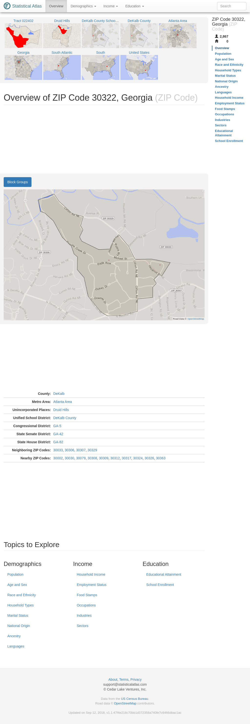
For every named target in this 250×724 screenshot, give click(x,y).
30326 (149, 458)
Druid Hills (61, 410)
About (112, 679)
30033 (58, 450)
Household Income (91, 574)
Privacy (136, 679)
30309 (103, 458)
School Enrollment (160, 585)
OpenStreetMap (125, 703)
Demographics (83, 6)
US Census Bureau (134, 699)
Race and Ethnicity (21, 595)
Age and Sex (17, 585)
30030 (69, 458)
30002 (58, 458)
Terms (123, 679)
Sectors (82, 626)
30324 (138, 458)
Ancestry (14, 636)
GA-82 (58, 442)
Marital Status (17, 615)
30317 (126, 458)
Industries (84, 615)
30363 (161, 458)
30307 (81, 450)
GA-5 (57, 426)
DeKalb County (64, 418)
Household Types (20, 605)
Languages (15, 646)
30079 (81, 458)
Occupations (86, 605)
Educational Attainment (163, 574)
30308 (92, 458)
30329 (92, 450)
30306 (69, 450)
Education (134, 6)
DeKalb (58, 394)
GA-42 (58, 434)
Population (15, 574)
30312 (115, 458)
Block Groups (17, 182)
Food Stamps (87, 595)
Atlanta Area (62, 402)
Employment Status (91, 585)
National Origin (18, 626)
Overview (56, 6)
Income (111, 6)
